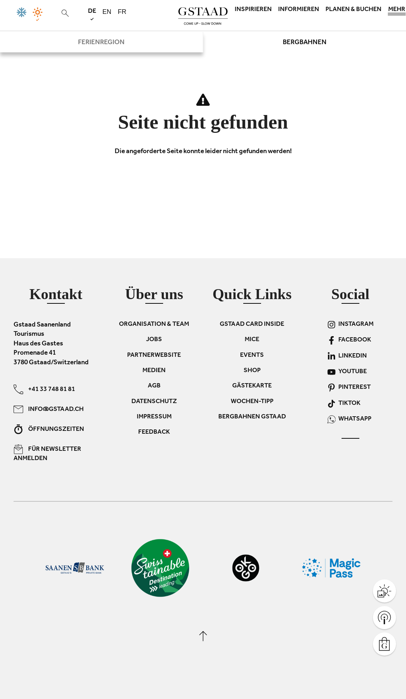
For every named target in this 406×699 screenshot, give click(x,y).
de (92, 14)
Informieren (298, 10)
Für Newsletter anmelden (47, 454)
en (107, 11)
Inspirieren (253, 10)
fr (122, 11)
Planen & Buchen (353, 10)
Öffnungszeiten (49, 429)
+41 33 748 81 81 (44, 389)
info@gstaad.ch (49, 409)
